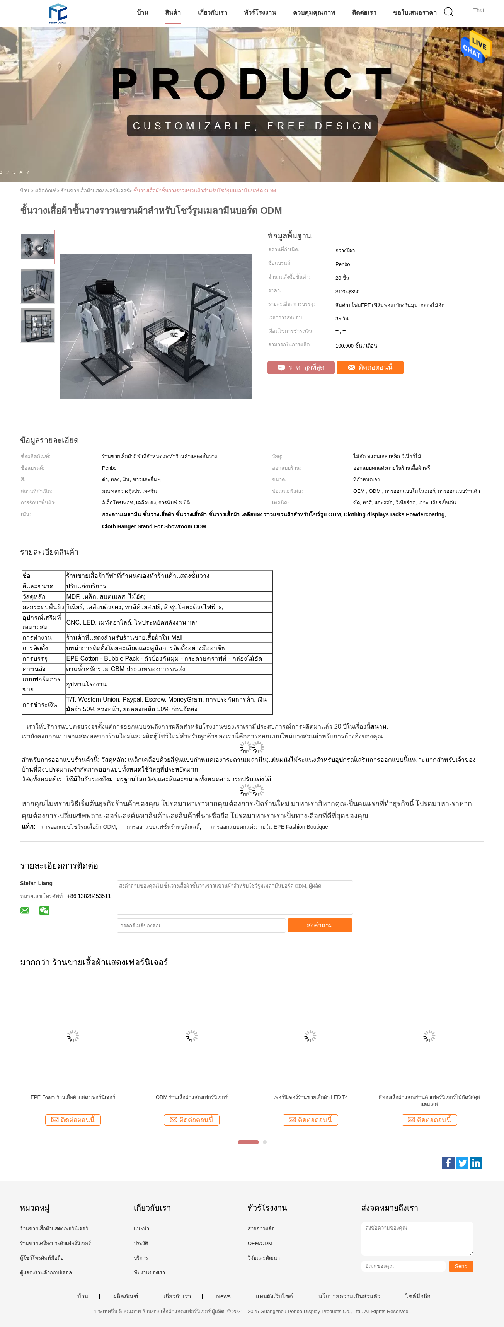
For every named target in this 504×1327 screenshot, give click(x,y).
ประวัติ (141, 1243)
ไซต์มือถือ (418, 1296)
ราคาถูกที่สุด (301, 367)
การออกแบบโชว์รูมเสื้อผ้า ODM (78, 827)
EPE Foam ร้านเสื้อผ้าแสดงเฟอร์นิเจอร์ (73, 1097)
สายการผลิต (261, 1229)
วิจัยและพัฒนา (264, 1258)
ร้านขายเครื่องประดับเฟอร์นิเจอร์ (55, 1243)
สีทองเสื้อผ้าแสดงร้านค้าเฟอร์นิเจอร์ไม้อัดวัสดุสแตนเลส (429, 1100)
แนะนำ (141, 1229)
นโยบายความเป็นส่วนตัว (349, 1296)
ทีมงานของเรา (149, 1273)
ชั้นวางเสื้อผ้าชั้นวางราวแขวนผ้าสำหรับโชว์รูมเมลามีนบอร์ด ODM (204, 191)
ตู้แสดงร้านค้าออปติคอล (46, 1273)
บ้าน (142, 12)
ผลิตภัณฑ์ (125, 1296)
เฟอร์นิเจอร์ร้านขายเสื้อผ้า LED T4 (310, 1097)
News (223, 1296)
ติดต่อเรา (364, 12)
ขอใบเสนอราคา (415, 12)
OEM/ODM (260, 1243)
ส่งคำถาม (320, 925)
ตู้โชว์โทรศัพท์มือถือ (42, 1258)
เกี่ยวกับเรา (212, 12)
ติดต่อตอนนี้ (370, 367)
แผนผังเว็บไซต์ (274, 1296)
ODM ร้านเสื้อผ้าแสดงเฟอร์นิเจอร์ (192, 1097)
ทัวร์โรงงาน (260, 12)
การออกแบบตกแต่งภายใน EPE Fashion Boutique (269, 827)
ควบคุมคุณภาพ (314, 12)
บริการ (141, 1258)
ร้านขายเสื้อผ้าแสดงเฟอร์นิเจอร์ (54, 1229)
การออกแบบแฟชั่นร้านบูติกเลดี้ (163, 827)
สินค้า (173, 12)
